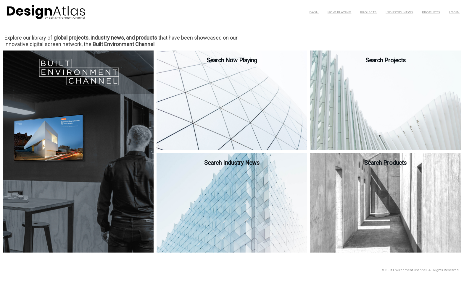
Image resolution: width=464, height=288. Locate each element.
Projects (368, 12)
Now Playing (340, 12)
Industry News (399, 12)
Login (454, 12)
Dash (314, 12)
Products (431, 12)
